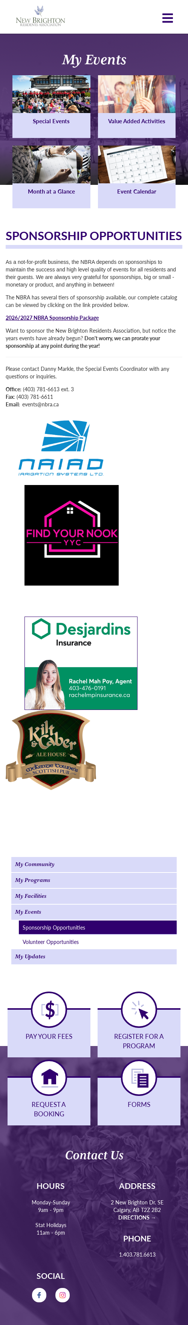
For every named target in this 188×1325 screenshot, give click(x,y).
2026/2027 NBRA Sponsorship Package (52, 317)
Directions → (137, 1217)
